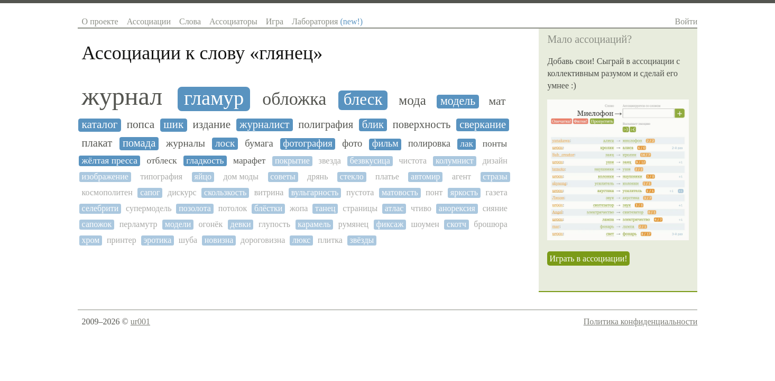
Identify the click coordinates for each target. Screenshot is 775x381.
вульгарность (315, 192)
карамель (314, 224)
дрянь (317, 176)
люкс (301, 239)
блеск (363, 99)
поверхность (422, 124)
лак (466, 144)
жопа (299, 208)
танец (325, 208)
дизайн (495, 160)
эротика (157, 239)
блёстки (268, 208)
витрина (269, 192)
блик (373, 124)
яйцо (203, 176)
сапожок (97, 224)
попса (140, 125)
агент (461, 176)
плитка (330, 239)
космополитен (107, 192)
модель (457, 101)
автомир (425, 176)
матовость (400, 192)
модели (178, 224)
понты (495, 144)
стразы (495, 176)
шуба (188, 239)
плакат (97, 143)
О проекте (100, 21)
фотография (308, 143)
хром (91, 239)
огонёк (211, 224)
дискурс (182, 192)
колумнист (455, 160)
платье (387, 176)
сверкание (482, 124)
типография (161, 176)
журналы (185, 143)
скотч (456, 224)
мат (496, 101)
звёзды (361, 239)
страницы (360, 208)
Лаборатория (327, 21)
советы (282, 176)
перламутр (138, 224)
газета (496, 192)
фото (352, 143)
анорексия (457, 208)
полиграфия (325, 124)
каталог (100, 125)
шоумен (425, 224)
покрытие (292, 160)
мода (412, 100)
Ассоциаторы (233, 21)
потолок (232, 208)
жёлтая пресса (109, 161)
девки (240, 224)
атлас (394, 208)
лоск (225, 143)
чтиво (421, 208)
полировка (429, 144)
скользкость (225, 192)
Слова (190, 21)
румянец (353, 224)
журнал (122, 96)
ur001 (140, 321)
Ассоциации (149, 21)
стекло (352, 176)
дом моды (241, 176)
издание (211, 125)
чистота (413, 160)
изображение (105, 176)
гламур (214, 98)
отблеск (162, 161)
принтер (121, 239)
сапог (150, 192)
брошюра (491, 224)
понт (434, 192)
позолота (195, 208)
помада (139, 143)
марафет (249, 161)
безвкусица (370, 160)
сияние (495, 208)
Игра (274, 21)
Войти (686, 21)
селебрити (100, 208)
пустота (360, 192)
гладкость (205, 161)
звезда (330, 160)
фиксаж (389, 224)
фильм (385, 144)
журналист (264, 124)
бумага (259, 143)
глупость (274, 224)
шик (173, 125)
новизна (219, 239)
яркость (464, 192)
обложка (294, 98)
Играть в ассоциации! (588, 258)
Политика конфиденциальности (641, 321)
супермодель (149, 208)
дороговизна (263, 239)
